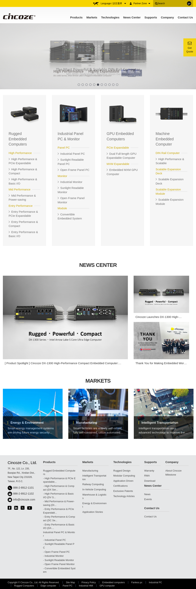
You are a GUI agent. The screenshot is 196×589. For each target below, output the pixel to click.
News (147, 494)
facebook (9, 508)
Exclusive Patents (123, 491)
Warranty (149, 470)
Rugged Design (122, 470)
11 (117, 84)
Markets (91, 17)
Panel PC (67, 585)
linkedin (16, 508)
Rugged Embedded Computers (18, 139)
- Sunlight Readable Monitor (58, 560)
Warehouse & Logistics (94, 496)
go (189, 3)
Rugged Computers (24, 585)
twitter (22, 508)
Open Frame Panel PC (74, 169)
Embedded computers (113, 582)
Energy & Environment (27, 422)
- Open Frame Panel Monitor (59, 564)
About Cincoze (173, 470)
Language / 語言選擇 (113, 3)
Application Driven (123, 480)
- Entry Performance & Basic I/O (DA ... (58, 526)
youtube (29, 507)
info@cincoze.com (24, 499)
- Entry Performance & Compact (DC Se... (59, 518)
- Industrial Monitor (53, 555)
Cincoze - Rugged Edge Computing (19, 16)
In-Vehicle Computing (94, 489)
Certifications (120, 485)
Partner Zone (141, 3)
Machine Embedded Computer (165, 139)
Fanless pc (136, 582)
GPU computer (107, 585)
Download (149, 480)
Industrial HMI (86, 585)
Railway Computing (93, 484)
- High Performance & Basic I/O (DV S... (58, 495)
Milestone (170, 474)
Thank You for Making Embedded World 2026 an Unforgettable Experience (161, 363)
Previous (7, 415)
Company (167, 17)
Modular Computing (124, 475)
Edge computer (48, 585)
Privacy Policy (89, 582)
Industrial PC (155, 582)
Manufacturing (86, 422)
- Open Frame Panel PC (56, 551)
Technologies (110, 17)
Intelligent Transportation (159, 422)
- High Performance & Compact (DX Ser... (58, 488)
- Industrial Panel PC (54, 540)
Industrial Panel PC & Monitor (59, 534)
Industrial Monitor (71, 182)
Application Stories (92, 511)
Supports (151, 17)
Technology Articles (124, 496)
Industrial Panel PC (72, 153)
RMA (147, 475)
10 (113, 84)
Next (187, 415)
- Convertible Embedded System (59, 570)
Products (76, 17)
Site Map (70, 582)
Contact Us (185, 17)
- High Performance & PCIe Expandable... (59, 480)
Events (148, 499)
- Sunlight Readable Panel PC (58, 546)
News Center (132, 17)
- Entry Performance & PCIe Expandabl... (58, 511)
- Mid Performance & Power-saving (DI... (58, 503)
